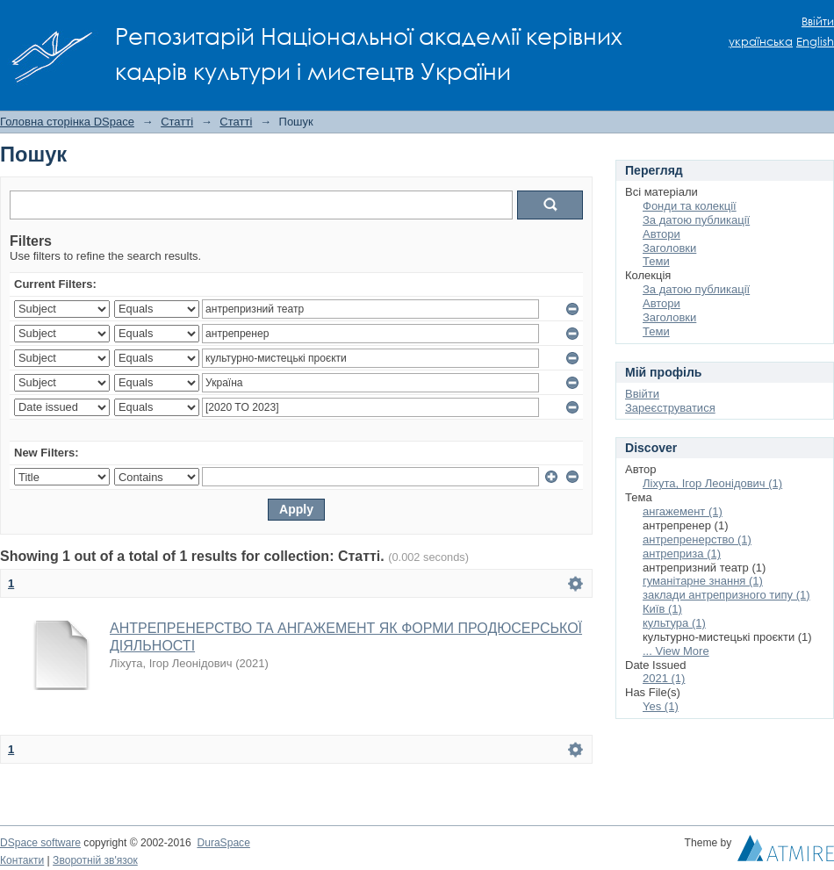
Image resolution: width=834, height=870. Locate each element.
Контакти (22, 860)
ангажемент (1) (683, 511)
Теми (656, 261)
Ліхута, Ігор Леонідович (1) (712, 483)
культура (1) (674, 622)
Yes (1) (661, 706)
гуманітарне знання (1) (703, 580)
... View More (676, 651)
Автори (661, 234)
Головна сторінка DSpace (67, 121)
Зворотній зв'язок (95, 860)
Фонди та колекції (690, 205)
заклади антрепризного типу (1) (726, 594)
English (815, 41)
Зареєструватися (670, 407)
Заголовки (669, 248)
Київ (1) (662, 608)
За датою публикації (696, 219)
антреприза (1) (682, 553)
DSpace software (40, 843)
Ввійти (818, 21)
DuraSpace (223, 843)
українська (761, 41)
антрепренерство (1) (697, 539)
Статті (177, 121)
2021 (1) (664, 678)
